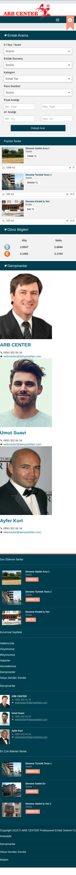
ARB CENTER (15, 344)
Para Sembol (12, 86)
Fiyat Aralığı (11, 99)
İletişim (4, 859)
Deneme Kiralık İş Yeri (38, 201)
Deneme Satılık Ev (35, 783)
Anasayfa (5, 836)
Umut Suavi (13, 432)
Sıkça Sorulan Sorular (13, 677)
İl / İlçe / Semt (12, 44)
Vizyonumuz (7, 649)
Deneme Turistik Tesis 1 (39, 175)
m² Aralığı (10, 112)
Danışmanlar (7, 672)
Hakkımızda (7, 643)
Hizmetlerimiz (8, 666)
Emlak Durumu (13, 58)
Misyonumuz (7, 654)
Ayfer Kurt (11, 520)
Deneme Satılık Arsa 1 (38, 148)
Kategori (9, 72)
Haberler (5, 660)
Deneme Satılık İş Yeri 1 (38, 803)
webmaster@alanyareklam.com (22, 356)
